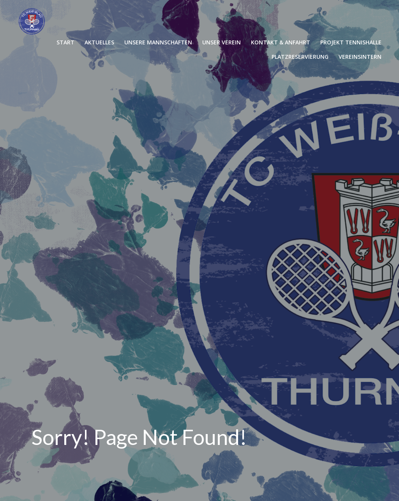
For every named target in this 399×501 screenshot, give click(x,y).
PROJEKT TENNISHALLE (350, 42)
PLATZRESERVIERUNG (300, 56)
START (65, 42)
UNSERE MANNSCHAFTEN (158, 42)
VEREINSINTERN (360, 56)
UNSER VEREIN (221, 42)
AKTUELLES (99, 42)
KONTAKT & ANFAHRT (280, 42)
